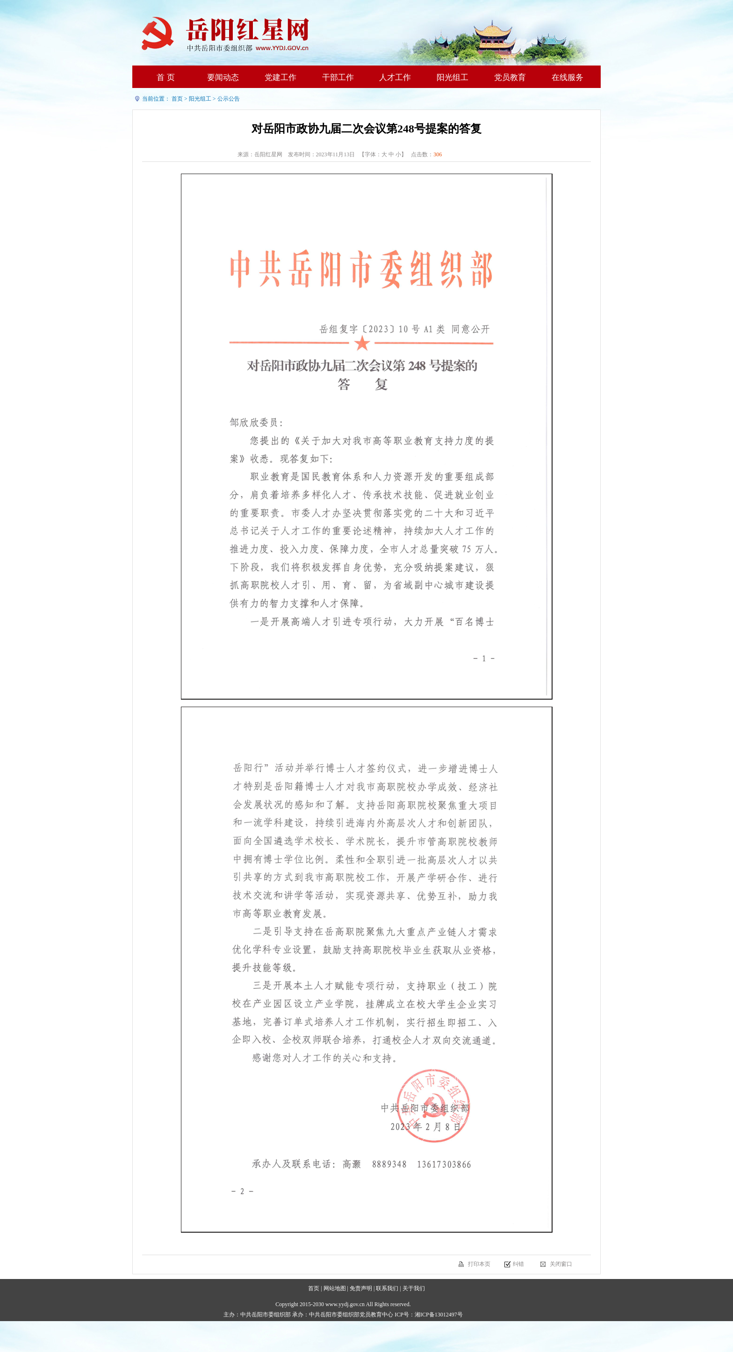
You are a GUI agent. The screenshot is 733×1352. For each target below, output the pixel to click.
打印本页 (479, 1264)
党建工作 (280, 77)
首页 (177, 98)
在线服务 (567, 77)
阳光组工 (452, 77)
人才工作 (395, 77)
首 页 (165, 77)
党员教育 (510, 77)
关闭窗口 (561, 1264)
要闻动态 (223, 77)
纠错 (518, 1264)
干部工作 (338, 77)
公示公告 (228, 98)
